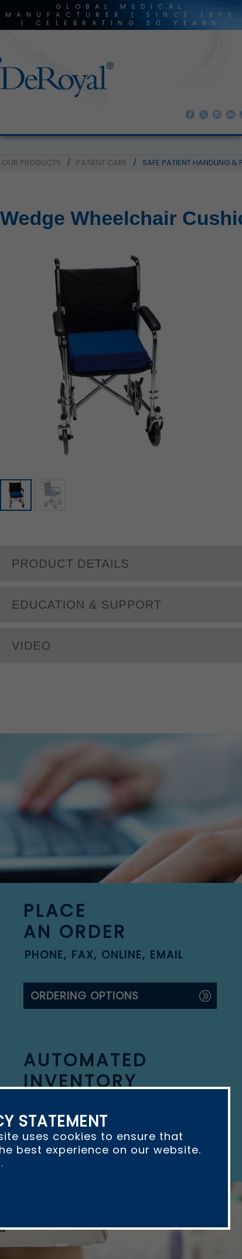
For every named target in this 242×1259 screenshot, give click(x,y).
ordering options (84, 995)
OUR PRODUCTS (31, 162)
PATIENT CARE (101, 162)
